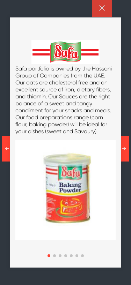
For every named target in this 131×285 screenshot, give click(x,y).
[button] (49, 255)
